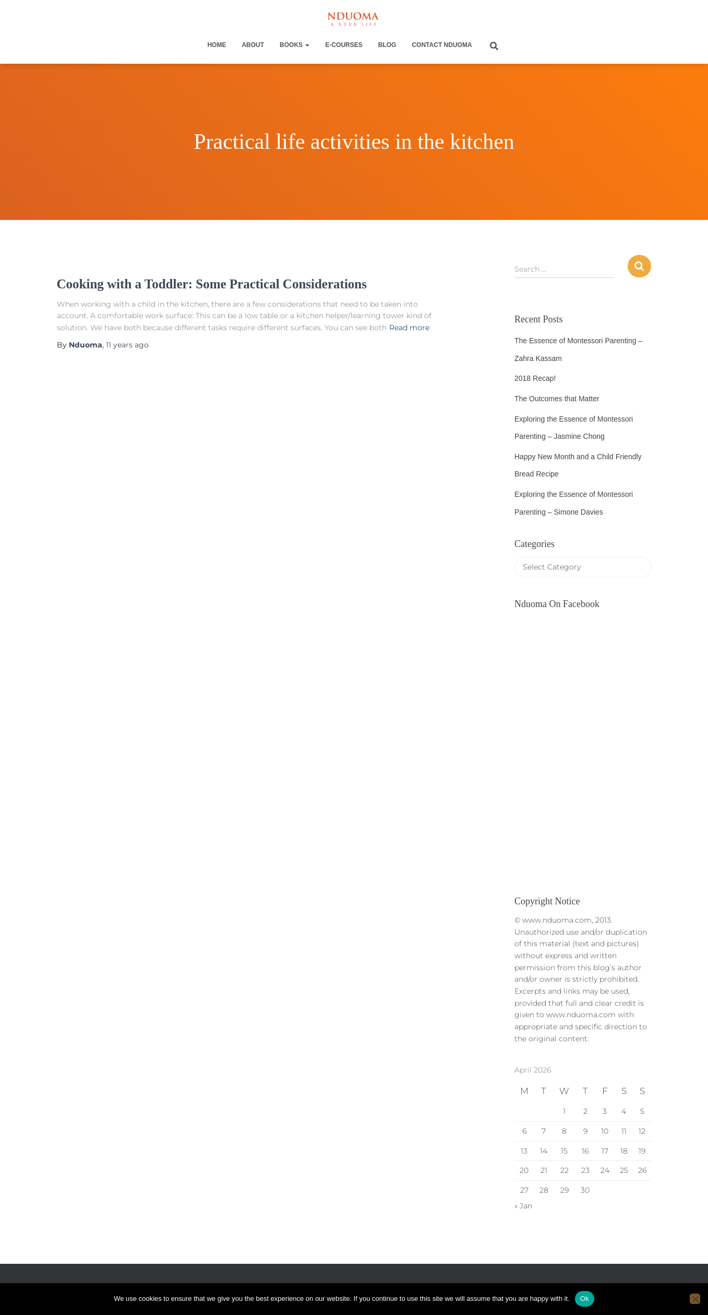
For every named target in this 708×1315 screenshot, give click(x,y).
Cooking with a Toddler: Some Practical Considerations (212, 284)
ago (127, 345)
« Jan (523, 1206)
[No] (695, 1299)
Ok (584, 1298)
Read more (409, 327)
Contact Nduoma (442, 45)
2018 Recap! (535, 378)
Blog (387, 45)
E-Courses (343, 45)
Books (294, 45)
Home (216, 45)
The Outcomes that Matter (556, 398)
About (253, 45)
